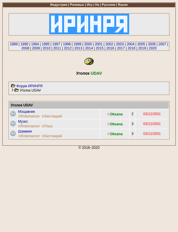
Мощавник (26, 112)
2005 (141, 44)
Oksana (116, 114)
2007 (162, 44)
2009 (36, 48)
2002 (109, 44)
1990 (24, 44)
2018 (132, 48)
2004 (130, 44)
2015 (100, 48)
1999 (77, 44)
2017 (121, 48)
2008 (25, 48)
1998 (67, 44)
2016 (110, 48)
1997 (56, 44)
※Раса (47, 126)
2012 (68, 48)
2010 (47, 48)
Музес (23, 121)
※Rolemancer (29, 116)
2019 (142, 48)
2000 (88, 44)
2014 (89, 48)
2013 (78, 48)
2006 (152, 44)
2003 (120, 44)
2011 (57, 48)
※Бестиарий (52, 116)
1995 (45, 44)
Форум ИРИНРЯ (29, 86)
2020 (153, 48)
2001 (99, 44)
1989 (14, 44)
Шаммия (25, 131)
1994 (35, 44)
